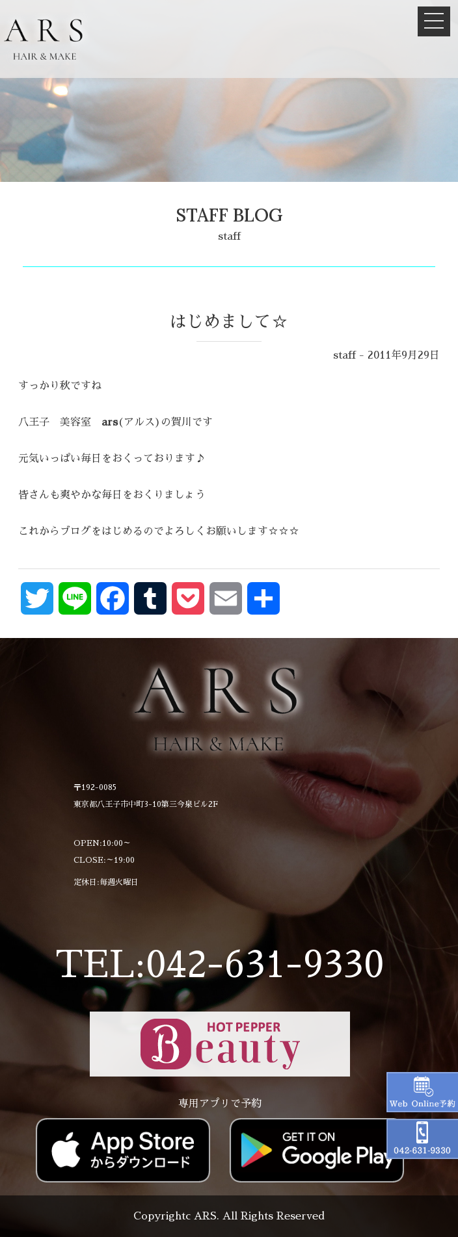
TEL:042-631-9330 (219, 965)
